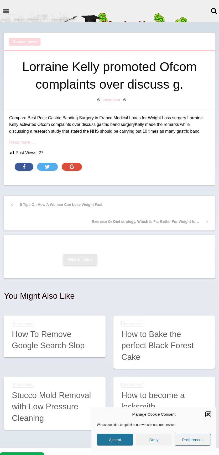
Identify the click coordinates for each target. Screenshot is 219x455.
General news (25, 42)
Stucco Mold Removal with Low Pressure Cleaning (51, 407)
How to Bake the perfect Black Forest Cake (157, 346)
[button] (208, 414)
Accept (115, 439)
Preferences (193, 439)
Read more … (22, 142)
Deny (153, 439)
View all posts (79, 259)
